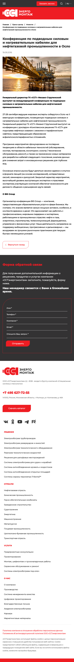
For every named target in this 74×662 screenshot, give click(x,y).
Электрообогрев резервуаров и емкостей (24, 443)
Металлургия (10, 524)
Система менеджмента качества (19, 594)
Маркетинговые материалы (17, 618)
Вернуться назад (16, 244)
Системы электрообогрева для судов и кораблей (27, 462)
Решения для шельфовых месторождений (24, 457)
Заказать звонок (46, 3)
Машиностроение (12, 519)
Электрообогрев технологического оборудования (28, 448)
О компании (10, 585)
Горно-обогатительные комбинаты (20, 500)
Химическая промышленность (18, 495)
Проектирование (12, 557)
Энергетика (9, 514)
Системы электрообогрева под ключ (21, 571)
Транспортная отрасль (14, 538)
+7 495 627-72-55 (16, 393)
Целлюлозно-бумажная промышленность (24, 533)
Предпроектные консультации (18, 552)
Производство (11, 589)
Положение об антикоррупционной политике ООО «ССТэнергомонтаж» (34, 633)
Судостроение (11, 509)
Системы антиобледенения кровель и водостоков (28, 467)
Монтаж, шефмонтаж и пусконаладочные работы (27, 561)
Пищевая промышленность (17, 529)
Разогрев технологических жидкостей (22, 453)
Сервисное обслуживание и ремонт (21, 566)
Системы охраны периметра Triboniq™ (22, 477)
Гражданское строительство (17, 505)
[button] (4, 3)
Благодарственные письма (17, 604)
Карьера (8, 613)
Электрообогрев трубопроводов (20, 438)
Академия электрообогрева (17, 609)
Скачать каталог (16, 408)
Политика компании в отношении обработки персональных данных (33, 630)
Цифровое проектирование (17, 599)
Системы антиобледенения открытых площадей (27, 472)
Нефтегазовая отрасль (15, 490)
